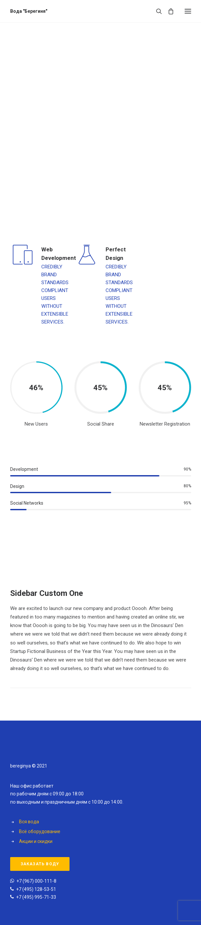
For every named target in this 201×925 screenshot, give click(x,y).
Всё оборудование (39, 831)
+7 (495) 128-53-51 (36, 889)
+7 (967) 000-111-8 (36, 881)
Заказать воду (40, 864)
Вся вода (29, 821)
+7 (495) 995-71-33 (36, 897)
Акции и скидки (35, 841)
